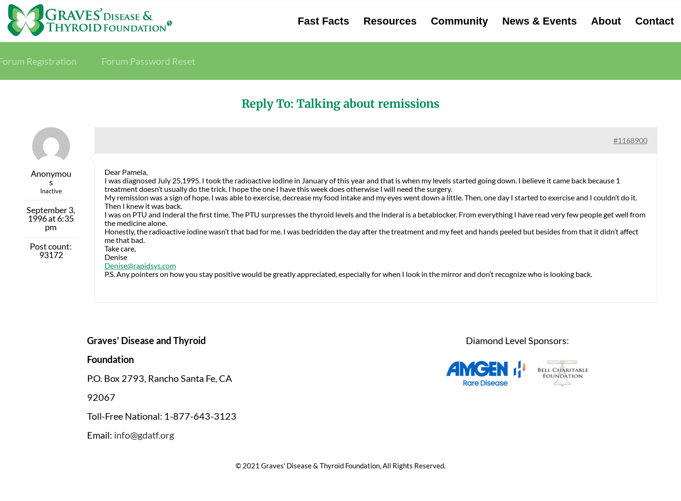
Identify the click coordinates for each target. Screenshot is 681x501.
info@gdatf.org (144, 435)
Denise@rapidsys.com (140, 265)
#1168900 (630, 140)
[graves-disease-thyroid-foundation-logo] (90, 7)
